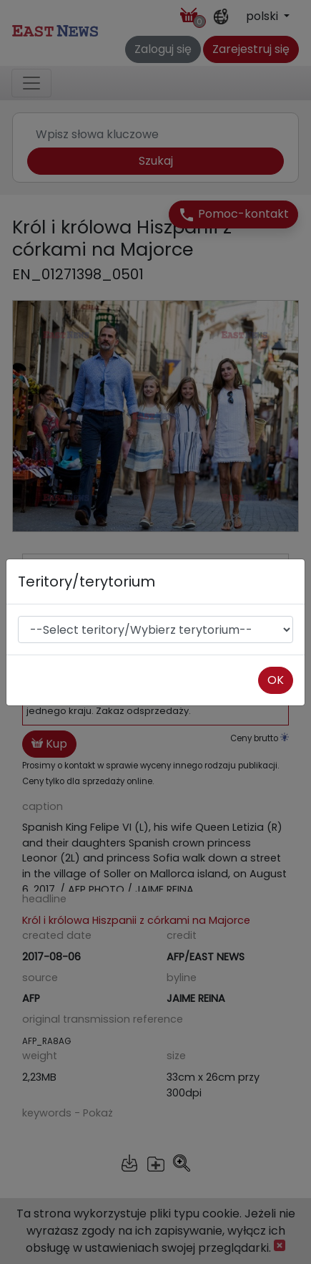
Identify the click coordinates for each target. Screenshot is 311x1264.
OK (275, 680)
